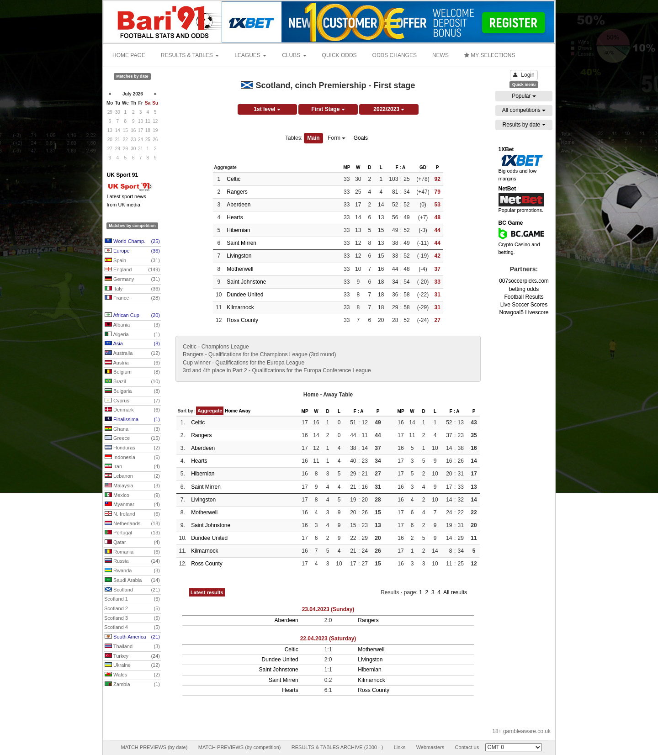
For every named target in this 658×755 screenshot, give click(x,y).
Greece (132, 438)
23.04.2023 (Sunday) (328, 609)
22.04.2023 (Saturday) (328, 638)
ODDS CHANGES (394, 55)
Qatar (132, 542)
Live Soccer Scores (523, 304)
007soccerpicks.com (524, 281)
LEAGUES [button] (250, 55)
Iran (132, 466)
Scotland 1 (132, 599)
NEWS (440, 55)
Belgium (132, 372)
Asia (132, 344)
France (132, 298)
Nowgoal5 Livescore (523, 312)
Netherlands (132, 524)
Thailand (132, 646)
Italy (132, 289)
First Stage (328, 109)
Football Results (523, 297)
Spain (132, 260)
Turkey (132, 656)
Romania (132, 552)
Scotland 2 (132, 608)
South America (132, 637)
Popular (524, 96)
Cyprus (132, 401)
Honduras (132, 448)
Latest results (207, 592)
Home (231, 410)
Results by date (523, 124)
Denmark (132, 410)
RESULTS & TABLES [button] (190, 55)
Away (244, 410)
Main (313, 138)
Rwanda (132, 571)
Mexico (132, 495)
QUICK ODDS (339, 55)
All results (455, 592)
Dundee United (245, 294)
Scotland (132, 590)
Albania (132, 325)
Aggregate (209, 410)
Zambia (132, 684)
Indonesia (132, 457)
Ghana (132, 429)
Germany (132, 279)
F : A (400, 167)
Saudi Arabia (132, 580)
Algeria (132, 334)
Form (336, 138)
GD (422, 167)
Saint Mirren (241, 243)
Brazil (132, 381)
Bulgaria (132, 391)
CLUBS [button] (294, 55)
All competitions (524, 110)
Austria (132, 363)
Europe (132, 251)
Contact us (467, 747)
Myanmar (132, 504)
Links (400, 747)
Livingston (239, 256)
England (132, 270)
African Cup (132, 315)
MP (346, 167)
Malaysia (132, 486)
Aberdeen (238, 204)
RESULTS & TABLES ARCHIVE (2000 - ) (337, 747)
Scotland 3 (132, 618)
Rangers (237, 192)
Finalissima (132, 419)
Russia (132, 561)
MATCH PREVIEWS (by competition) (239, 747)
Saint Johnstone (246, 282)
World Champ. (132, 241)
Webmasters (430, 747)
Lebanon (132, 476)
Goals (361, 138)
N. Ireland (132, 514)
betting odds (524, 289)
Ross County (242, 320)
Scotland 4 (132, 627)
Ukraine (132, 665)
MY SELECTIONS (489, 55)
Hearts (235, 217)
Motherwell (240, 269)
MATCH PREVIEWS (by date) (154, 747)
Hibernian (238, 230)
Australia (132, 353)
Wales (132, 675)
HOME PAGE (128, 55)
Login (523, 75)
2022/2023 (388, 109)
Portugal (132, 533)
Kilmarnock (240, 307)
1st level (267, 109)
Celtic (233, 179)
